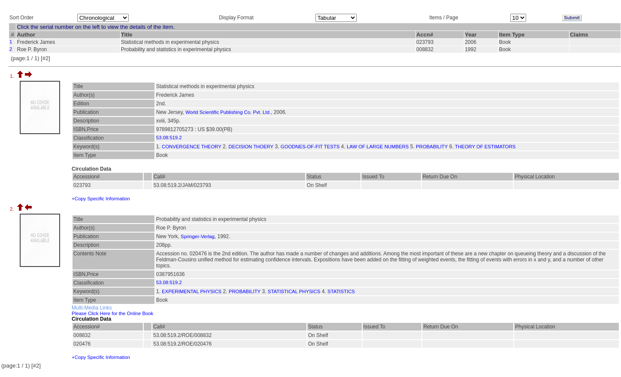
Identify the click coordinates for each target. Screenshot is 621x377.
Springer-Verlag (198, 236)
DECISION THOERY (250, 146)
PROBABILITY (432, 146)
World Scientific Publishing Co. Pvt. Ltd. (228, 112)
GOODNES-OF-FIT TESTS (310, 146)
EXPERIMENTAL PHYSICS (191, 291)
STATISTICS (341, 291)
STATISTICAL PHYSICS (294, 291)
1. (12, 76)
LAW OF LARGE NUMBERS (378, 146)
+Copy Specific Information (101, 198)
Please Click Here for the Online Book (112, 313)
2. (12, 208)
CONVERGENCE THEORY (191, 146)
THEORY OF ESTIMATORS (485, 146)
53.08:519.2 (169, 137)
